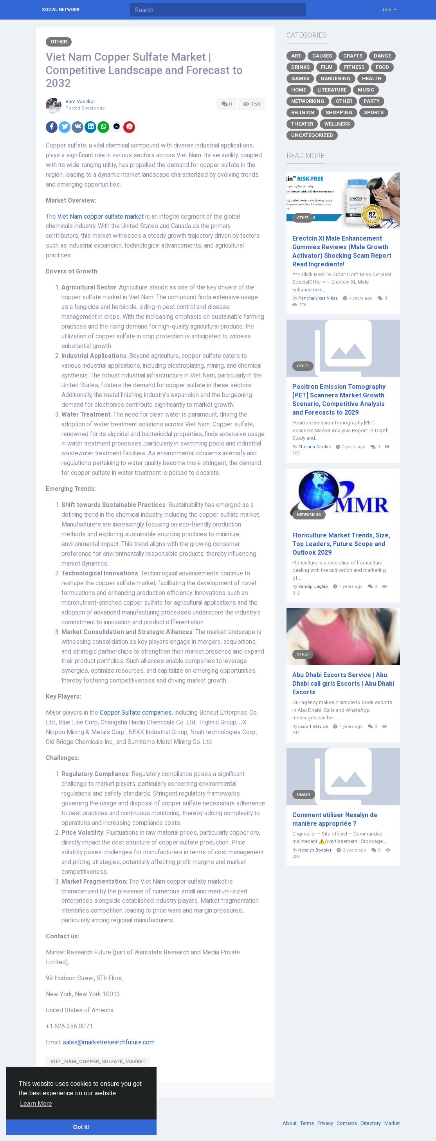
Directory (371, 1123)
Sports (374, 112)
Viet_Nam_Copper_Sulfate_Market (98, 1061)
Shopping (339, 112)
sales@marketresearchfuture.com (109, 1042)
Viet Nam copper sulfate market (101, 216)
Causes (322, 56)
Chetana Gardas (314, 446)
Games (300, 78)
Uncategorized (312, 135)
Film (327, 67)
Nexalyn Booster (315, 850)
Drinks (300, 67)
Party (372, 101)
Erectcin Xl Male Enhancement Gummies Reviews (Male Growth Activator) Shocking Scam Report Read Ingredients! (341, 251)
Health (372, 78)
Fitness (354, 67)
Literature (331, 90)
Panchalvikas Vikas (318, 298)
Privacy (325, 1123)
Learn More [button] (36, 1103)
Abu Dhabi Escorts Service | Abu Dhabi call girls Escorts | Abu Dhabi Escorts (343, 683)
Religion (302, 112)
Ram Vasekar (80, 101)
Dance (382, 56)
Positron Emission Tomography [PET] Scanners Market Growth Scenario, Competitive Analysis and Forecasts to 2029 (339, 399)
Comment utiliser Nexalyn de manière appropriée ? (334, 819)
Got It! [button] (81, 1127)
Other (58, 42)
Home (298, 90)
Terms (307, 1123)
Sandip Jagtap (313, 586)
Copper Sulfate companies (136, 712)
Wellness (337, 124)
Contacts (347, 1123)
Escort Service (313, 726)
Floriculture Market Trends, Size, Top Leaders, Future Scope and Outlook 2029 (341, 544)
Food (382, 67)
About (290, 1123)
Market (392, 1123)
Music (366, 90)
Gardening (336, 78)
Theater (302, 124)
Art (296, 56)
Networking (307, 101)
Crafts (352, 56)
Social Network (60, 9)
